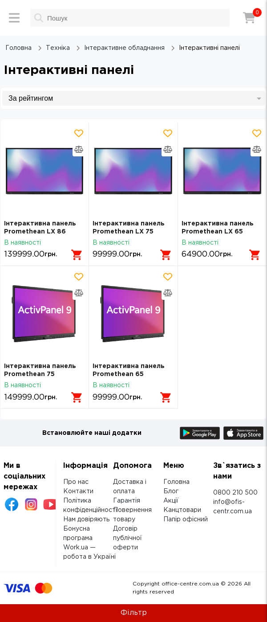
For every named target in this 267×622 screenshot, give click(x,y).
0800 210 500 (235, 492)
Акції (170, 500)
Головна (176, 482)
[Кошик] (249, 18)
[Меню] (14, 18)
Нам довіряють (86, 519)
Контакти (78, 491)
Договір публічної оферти (127, 538)
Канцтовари (182, 510)
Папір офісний (185, 519)
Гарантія (126, 500)
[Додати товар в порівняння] (79, 149)
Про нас (76, 482)
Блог (170, 491)
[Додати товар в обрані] (79, 133)
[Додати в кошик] (77, 255)
